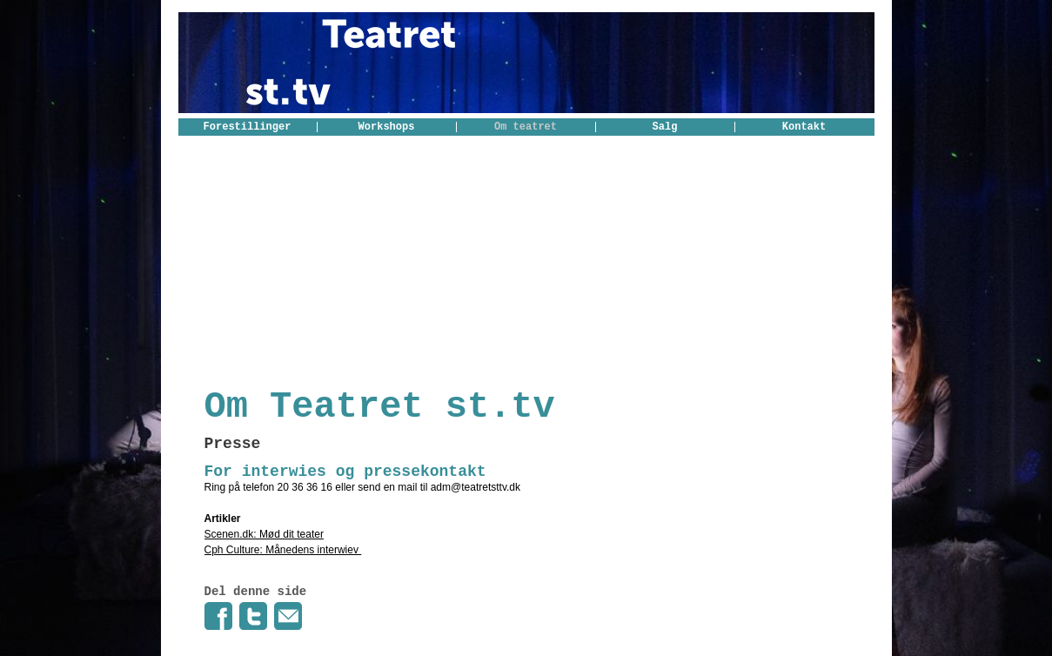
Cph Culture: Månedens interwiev (283, 550)
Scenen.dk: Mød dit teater (264, 534)
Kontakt (804, 127)
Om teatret (525, 127)
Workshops (386, 127)
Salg (665, 127)
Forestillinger (247, 127)
